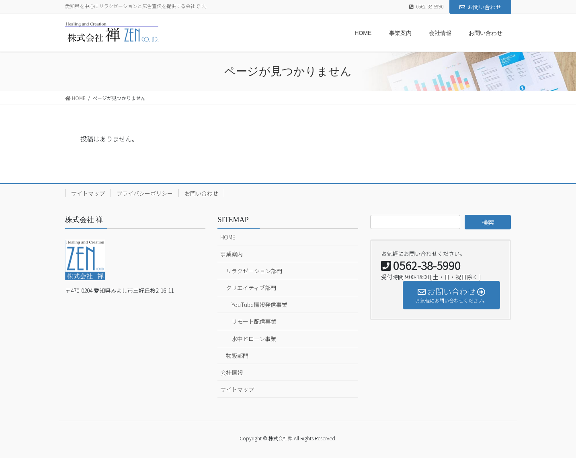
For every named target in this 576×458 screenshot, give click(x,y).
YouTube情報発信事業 (259, 305)
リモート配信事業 (254, 321)
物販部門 (237, 356)
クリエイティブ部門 (251, 288)
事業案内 (231, 254)
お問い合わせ (480, 7)
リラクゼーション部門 (254, 271)
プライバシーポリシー (145, 193)
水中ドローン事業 (254, 339)
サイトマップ (88, 193)
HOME (228, 237)
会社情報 (231, 372)
